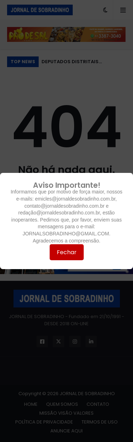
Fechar (67, 252)
